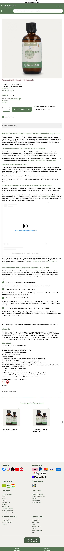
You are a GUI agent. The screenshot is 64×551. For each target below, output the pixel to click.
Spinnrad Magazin (37, 530)
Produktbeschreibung (8, 88)
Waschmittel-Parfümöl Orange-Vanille (40, 430)
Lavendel (38, 160)
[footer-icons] (4, 469)
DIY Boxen (34, 498)
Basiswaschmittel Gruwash (48, 196)
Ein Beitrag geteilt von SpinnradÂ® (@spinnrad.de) (25, 253)
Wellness (4, 504)
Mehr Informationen (9, 391)
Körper (4, 498)
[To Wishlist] (18, 408)
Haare (3, 500)
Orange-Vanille (52, 160)
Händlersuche (35, 520)
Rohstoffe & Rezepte (37, 494)
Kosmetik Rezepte (7, 494)
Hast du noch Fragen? (8, 90)
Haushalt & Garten (37, 502)
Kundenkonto (5, 520)
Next (62, 422)
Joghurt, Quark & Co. (7, 510)
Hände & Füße (6, 502)
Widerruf (4, 524)
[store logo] (8, 6)
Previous (2, 422)
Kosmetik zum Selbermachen (34, 261)
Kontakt (17, 548)
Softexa (30, 160)
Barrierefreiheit (36, 522)
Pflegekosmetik (36, 500)
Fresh (33, 160)
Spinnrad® (45, 137)
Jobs (33, 532)
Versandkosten (14, 98)
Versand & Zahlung (7, 522)
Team (33, 524)
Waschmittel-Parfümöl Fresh (10, 430)
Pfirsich (43, 160)
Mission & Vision (36, 526)
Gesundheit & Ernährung (38, 496)
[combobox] (38, 11)
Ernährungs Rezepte (7, 508)
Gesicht (4, 496)
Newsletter (47, 548)
